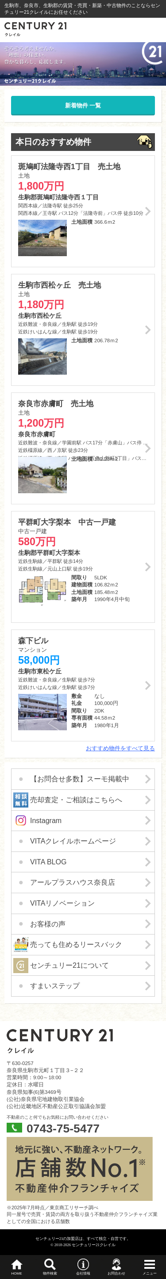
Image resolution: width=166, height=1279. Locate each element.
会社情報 (83, 1273)
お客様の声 (48, 924)
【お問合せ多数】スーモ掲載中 (79, 779)
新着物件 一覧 (83, 105)
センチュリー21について (69, 965)
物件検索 (50, 1273)
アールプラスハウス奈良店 (72, 882)
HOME (17, 1273)
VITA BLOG (48, 862)
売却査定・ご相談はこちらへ (76, 800)
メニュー (150, 1273)
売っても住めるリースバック (76, 944)
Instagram (46, 820)
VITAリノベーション (62, 903)
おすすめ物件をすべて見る (120, 748)
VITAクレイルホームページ (73, 841)
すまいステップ (55, 986)
